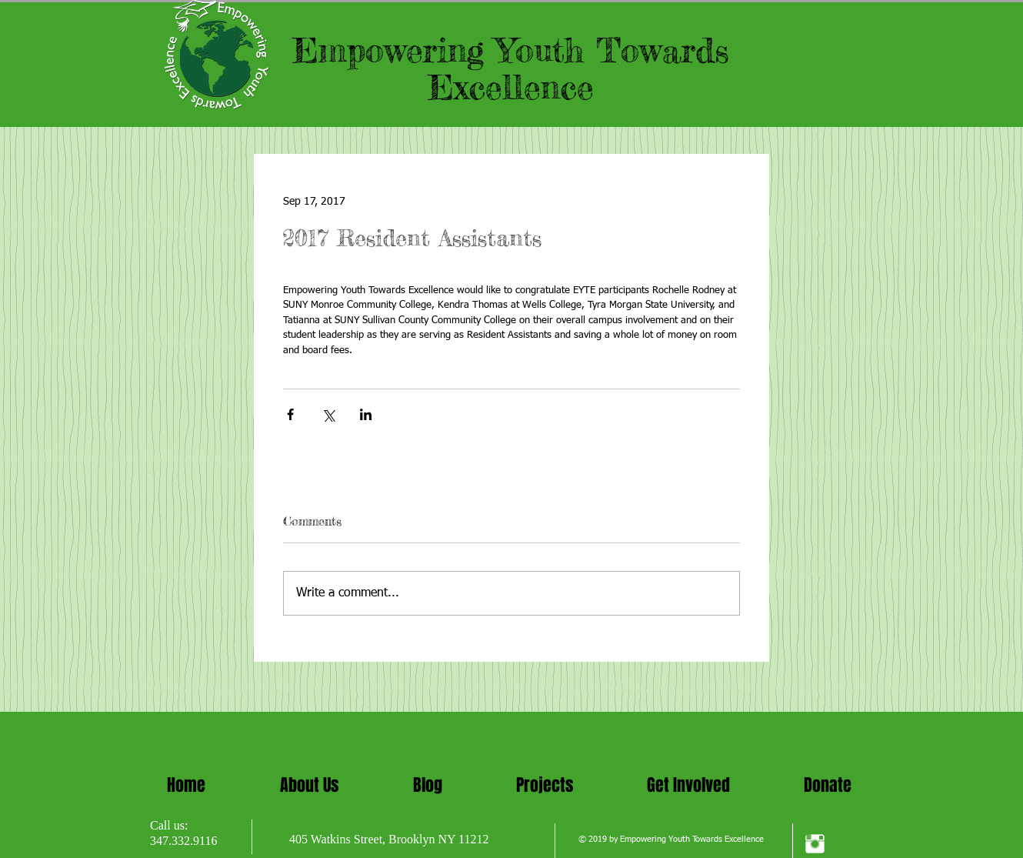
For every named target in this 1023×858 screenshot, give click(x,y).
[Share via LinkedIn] (365, 414)
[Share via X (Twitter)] (328, 414)
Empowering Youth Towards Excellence (510, 68)
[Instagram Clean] (815, 843)
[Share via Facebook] (290, 414)
